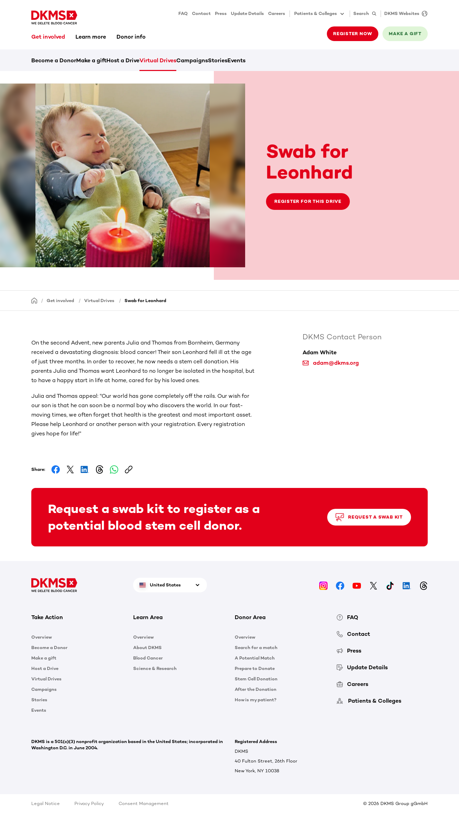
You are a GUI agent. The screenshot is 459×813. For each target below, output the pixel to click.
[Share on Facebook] (55, 469)
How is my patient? (255, 699)
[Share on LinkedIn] (85, 469)
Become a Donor (53, 60)
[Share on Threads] (99, 469)
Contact (201, 13)
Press (221, 13)
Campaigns (192, 60)
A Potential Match (255, 658)
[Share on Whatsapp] (114, 469)
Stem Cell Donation (256, 678)
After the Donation (255, 689)
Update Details (247, 13)
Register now (352, 33)
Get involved (48, 36)
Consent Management (144, 803)
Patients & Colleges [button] (319, 14)
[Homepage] (34, 300)
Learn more (90, 36)
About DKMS (147, 647)
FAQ (183, 13)
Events (236, 60)
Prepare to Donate (255, 668)
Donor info (131, 36)
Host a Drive (122, 60)
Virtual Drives (157, 60)
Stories (217, 60)
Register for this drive (307, 201)
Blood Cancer (148, 658)
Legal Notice (45, 803)
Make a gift (405, 33)
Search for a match (256, 647)
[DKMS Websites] (404, 13)
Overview (41, 637)
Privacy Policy (89, 803)
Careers (276, 13)
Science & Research (155, 668)
